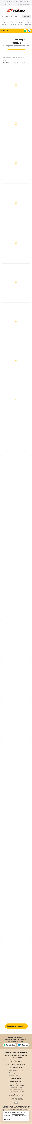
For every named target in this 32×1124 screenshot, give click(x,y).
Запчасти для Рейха (16, 1070)
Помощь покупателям (16, 1090)
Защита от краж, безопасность (10, 58)
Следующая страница (16, 1026)
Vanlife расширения (16, 1067)
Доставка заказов (16, 1082)
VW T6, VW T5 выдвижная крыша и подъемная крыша (16, 1056)
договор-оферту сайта (20, 1116)
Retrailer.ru (16, 1103)
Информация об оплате (16, 1086)
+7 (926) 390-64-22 (23, 4)
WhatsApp (25, 30)
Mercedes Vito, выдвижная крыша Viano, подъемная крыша (16, 1060)
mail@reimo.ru (10, 4)
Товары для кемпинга (18, 57)
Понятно (7, 1119)
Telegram (29, 30)
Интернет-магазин (7, 57)
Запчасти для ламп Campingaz (16, 1064)
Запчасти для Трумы (16, 1076)
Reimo (16, 10)
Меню (4, 30)
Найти (26, 16)
